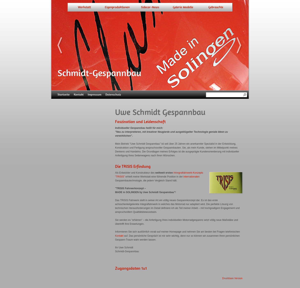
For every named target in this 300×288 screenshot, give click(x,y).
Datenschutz (113, 94)
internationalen (191, 176)
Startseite (64, 94)
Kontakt (79, 94)
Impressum (94, 94)
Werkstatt (84, 7)
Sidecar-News (150, 7)
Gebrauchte (215, 7)
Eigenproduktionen (117, 7)
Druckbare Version (232, 278)
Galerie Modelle (183, 7)
